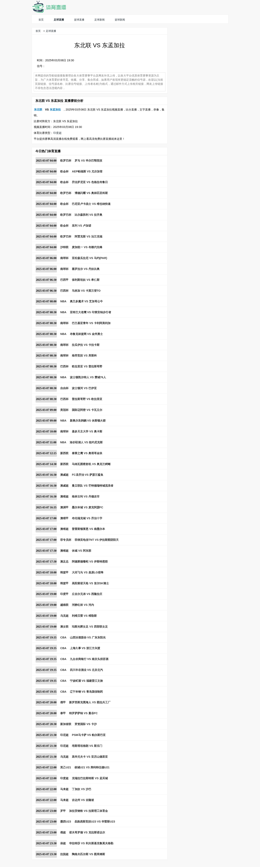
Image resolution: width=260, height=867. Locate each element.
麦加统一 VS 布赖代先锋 (87, 247)
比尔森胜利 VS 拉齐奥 (88, 214)
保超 (63, 843)
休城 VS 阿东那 (81, 550)
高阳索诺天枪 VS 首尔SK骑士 (90, 583)
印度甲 (64, 594)
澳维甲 (64, 518)
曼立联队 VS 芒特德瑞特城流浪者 (92, 485)
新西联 (64, 453)
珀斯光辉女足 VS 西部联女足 (90, 626)
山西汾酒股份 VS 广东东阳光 (88, 637)
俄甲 (63, 702)
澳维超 (64, 496)
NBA (63, 301)
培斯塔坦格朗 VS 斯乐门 (87, 745)
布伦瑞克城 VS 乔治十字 (87, 518)
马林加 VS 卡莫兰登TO (86, 290)
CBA (63, 637)
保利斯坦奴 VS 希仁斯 (85, 279)
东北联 (38, 109)
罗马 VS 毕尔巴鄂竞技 (88, 160)
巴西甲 (64, 279)
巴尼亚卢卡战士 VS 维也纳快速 (91, 203)
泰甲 (63, 713)
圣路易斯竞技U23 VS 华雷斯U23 (94, 821)
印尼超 (64, 735)
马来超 (64, 789)
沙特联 (64, 247)
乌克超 (64, 615)
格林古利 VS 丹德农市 (85, 496)
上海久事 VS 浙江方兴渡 (85, 648)
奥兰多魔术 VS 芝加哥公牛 (86, 301)
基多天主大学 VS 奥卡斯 (87, 431)
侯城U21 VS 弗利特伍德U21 (92, 767)
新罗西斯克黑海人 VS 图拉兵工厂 (89, 702)
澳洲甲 (64, 507)
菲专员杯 (65, 539)
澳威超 (64, 474)
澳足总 (64, 561)
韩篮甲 (64, 572)
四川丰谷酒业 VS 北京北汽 (86, 669)
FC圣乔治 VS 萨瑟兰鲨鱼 (87, 474)
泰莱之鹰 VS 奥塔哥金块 (87, 453)
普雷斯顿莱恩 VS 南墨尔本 (88, 528)
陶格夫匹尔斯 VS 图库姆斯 (88, 854)
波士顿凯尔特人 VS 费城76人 (88, 377)
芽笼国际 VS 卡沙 (86, 724)
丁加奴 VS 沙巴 (81, 789)
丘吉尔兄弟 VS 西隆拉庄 (87, 594)
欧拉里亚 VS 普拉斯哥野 (87, 366)
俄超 (63, 832)
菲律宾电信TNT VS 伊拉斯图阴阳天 (97, 539)
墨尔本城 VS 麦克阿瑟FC (87, 507)
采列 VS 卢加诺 (81, 225)
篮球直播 (79, 19)
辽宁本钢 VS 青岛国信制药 (86, 691)
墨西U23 (65, 821)
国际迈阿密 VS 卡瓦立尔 (87, 409)
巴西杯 (64, 290)
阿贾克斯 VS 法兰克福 (88, 236)
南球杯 (64, 258)
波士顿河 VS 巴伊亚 (84, 388)
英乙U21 (65, 767)
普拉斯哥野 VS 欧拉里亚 (87, 399)
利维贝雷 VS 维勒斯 (84, 615)
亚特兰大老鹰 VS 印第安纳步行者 (90, 312)
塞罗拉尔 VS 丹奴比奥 (85, 268)
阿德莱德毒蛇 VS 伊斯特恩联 (90, 561)
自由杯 (64, 388)
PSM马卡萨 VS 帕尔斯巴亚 (88, 735)
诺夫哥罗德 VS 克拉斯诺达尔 (87, 832)
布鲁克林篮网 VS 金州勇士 (86, 334)
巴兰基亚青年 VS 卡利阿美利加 (91, 323)
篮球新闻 (120, 19)
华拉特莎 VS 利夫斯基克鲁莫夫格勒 (91, 843)
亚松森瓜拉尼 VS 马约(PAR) (89, 258)
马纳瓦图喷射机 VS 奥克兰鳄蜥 (91, 464)
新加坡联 (65, 724)
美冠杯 (64, 409)
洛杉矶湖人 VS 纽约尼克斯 (86, 442)
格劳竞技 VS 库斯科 (84, 355)
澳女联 (64, 626)
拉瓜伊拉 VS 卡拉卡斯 (85, 344)
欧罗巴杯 (65, 160)
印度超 (57, 132)
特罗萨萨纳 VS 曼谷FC (83, 713)
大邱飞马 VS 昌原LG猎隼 (87, 572)
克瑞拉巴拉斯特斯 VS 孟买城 (90, 778)
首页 (41, 19)
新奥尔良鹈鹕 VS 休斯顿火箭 (88, 420)
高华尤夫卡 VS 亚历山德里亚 (90, 756)
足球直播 (59, 19)
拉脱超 (64, 854)
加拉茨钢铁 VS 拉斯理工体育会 (88, 810)
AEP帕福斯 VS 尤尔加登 (87, 171)
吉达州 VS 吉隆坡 (83, 800)
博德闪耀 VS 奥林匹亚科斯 (91, 193)
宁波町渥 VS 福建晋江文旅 (86, 680)
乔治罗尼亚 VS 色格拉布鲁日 (90, 182)
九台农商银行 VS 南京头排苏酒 (89, 659)
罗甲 (63, 810)
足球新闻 (99, 19)
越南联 (64, 604)
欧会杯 (64, 171)
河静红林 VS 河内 (83, 604)
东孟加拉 (55, 109)
